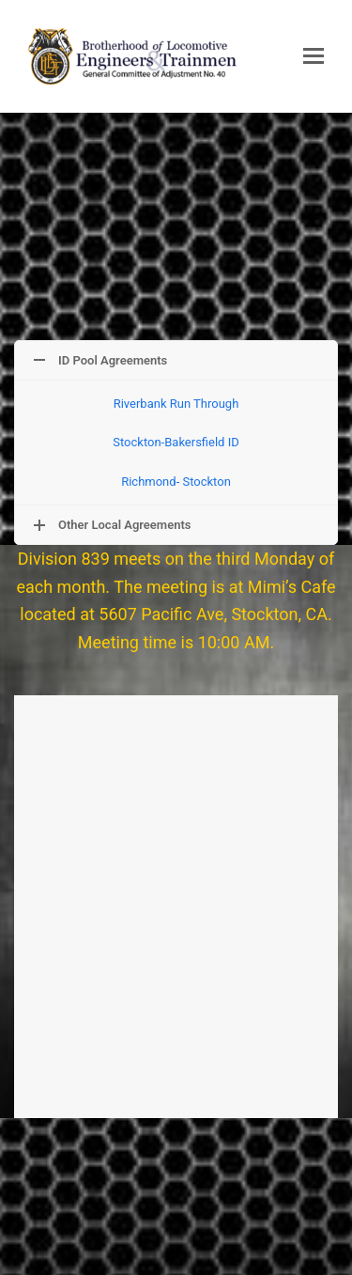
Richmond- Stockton (176, 481)
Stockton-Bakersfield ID (176, 442)
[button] (313, 56)
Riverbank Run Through (176, 403)
